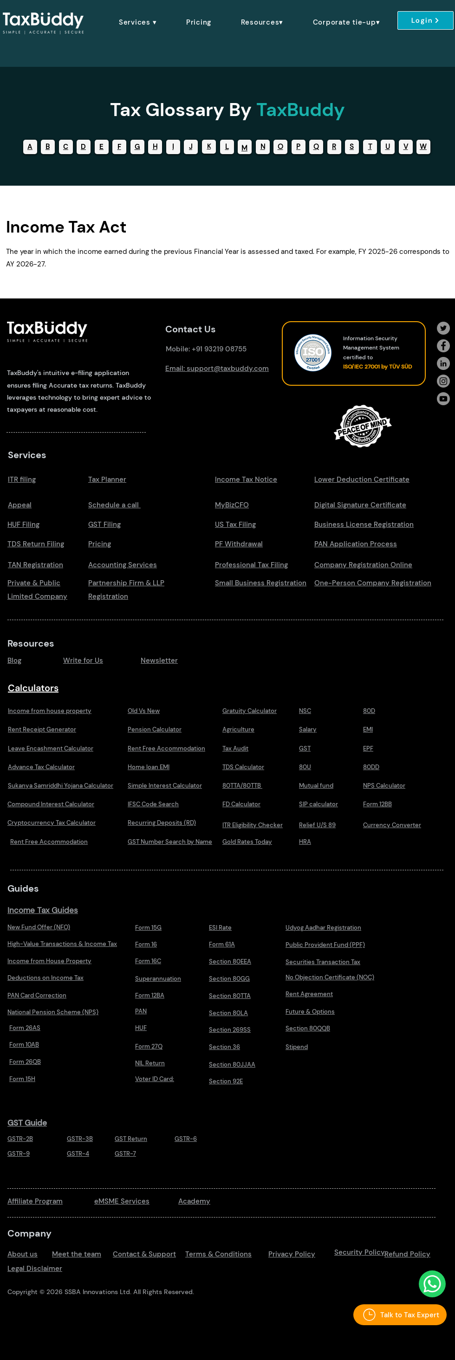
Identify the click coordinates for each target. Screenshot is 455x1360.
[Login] (425, 20)
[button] (137, 22)
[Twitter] (443, 328)
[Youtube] (443, 398)
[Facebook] (443, 345)
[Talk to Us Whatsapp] (432, 1283)
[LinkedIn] (443, 363)
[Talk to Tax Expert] (400, 1314)
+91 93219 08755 (219, 349)
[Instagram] (443, 381)
